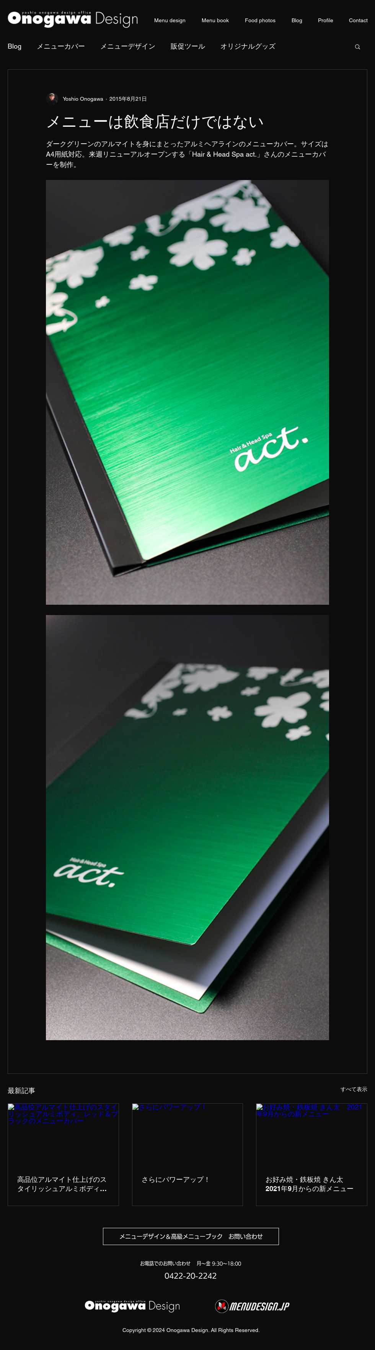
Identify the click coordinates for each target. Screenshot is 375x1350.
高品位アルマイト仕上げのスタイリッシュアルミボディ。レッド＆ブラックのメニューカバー (62, 1184)
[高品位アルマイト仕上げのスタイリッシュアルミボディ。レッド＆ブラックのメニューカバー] (63, 1135)
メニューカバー (61, 46)
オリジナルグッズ (248, 46)
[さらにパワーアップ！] (187, 1135)
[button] (357, 46)
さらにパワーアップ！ (176, 1179)
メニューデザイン (127, 46)
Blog (14, 46)
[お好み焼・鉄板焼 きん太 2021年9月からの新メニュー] (311, 1135)
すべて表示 (354, 1089)
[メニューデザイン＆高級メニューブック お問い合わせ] (191, 1236)
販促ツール (188, 46)
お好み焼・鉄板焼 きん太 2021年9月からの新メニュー (310, 1184)
